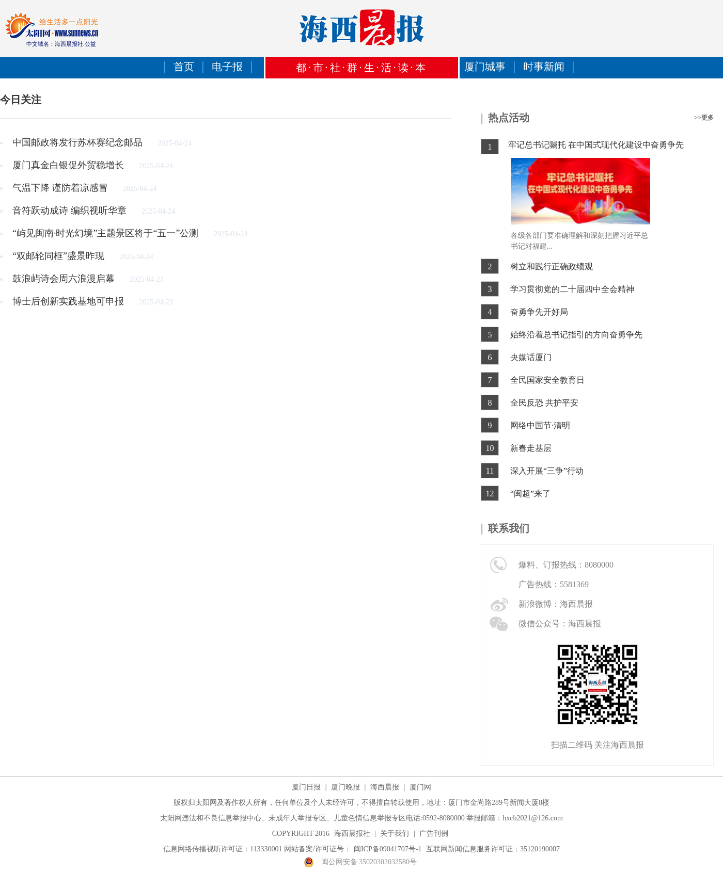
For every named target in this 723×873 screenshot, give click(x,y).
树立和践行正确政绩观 (551, 266)
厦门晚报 (345, 787)
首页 (184, 66)
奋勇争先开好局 (539, 312)
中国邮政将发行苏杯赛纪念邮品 (78, 142)
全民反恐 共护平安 (544, 402)
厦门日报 (306, 787)
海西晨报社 (352, 833)
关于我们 (394, 833)
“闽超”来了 (530, 493)
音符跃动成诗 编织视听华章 (70, 210)
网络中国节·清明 (540, 425)
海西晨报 (384, 787)
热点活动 (508, 117)
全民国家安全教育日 (547, 380)
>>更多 (704, 117)
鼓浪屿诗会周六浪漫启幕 (64, 278)
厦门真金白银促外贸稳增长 (69, 165)
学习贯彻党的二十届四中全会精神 (572, 289)
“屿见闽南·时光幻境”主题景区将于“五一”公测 (106, 233)
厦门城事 (485, 66)
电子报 (227, 66)
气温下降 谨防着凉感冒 (61, 188)
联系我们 (508, 528)
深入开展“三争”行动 (547, 470)
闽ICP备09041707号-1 (387, 849)
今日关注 (20, 99)
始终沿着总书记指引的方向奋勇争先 (576, 334)
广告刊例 (433, 833)
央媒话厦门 (531, 357)
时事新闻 (543, 66)
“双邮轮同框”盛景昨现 (59, 256)
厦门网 (420, 787)
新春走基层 (531, 448)
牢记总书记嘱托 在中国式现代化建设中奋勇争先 (596, 144)
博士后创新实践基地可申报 (69, 301)
